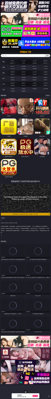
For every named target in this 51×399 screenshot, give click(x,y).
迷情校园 (13, 85)
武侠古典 (45, 83)
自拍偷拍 (24, 66)
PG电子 (12, 60)
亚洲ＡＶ (13, 66)
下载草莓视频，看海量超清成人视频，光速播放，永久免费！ (31, 214)
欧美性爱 (45, 72)
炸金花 (23, 63)
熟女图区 (35, 79)
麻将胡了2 (12, 63)
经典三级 (24, 74)
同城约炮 (13, 88)
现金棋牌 (35, 63)
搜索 (47, 55)
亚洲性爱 (13, 72)
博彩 (3, 61)
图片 (3, 78)
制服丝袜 (13, 74)
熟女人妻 (13, 68)
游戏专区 (45, 60)
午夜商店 (24, 88)
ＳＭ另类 (45, 68)
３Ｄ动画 (45, 66)
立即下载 (35, 396)
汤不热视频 (45, 88)
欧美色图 (35, 77)
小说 (3, 84)
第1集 (3, 218)
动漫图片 (45, 77)
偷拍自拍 (24, 72)
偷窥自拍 (13, 77)
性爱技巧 (45, 85)
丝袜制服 (24, 68)
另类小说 (24, 85)
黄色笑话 (35, 85)
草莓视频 (35, 88)
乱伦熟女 (35, 74)
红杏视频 (13, 91)
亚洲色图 (24, 77)
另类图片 (45, 79)
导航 (3, 89)
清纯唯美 (24, 79)
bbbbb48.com (25, 52)
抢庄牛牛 (45, 63)
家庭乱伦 (24, 83)
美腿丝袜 (13, 79)
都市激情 (13, 83)
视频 (3, 67)
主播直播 (35, 68)
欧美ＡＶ (35, 66)
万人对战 (35, 60)
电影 (3, 73)
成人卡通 (35, 72)
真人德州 (24, 60)
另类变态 (45, 74)
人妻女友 (35, 83)
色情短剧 (24, 91)
